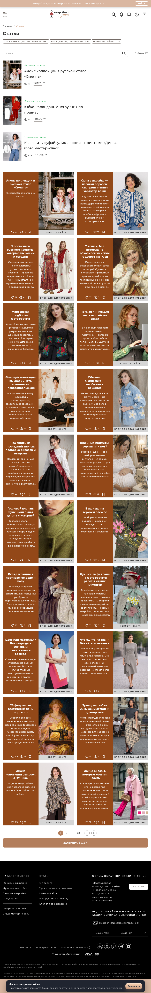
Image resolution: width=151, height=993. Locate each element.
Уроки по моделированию (26, 41)
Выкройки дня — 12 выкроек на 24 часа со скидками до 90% (68, 3)
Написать (139, 886)
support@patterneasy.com (67, 954)
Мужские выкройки (15, 888)
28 (78, 833)
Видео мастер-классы (16, 913)
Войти (142, 3)
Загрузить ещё (75, 842)
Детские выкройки (14, 893)
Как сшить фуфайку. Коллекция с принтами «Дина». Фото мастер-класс (70, 145)
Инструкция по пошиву (53, 898)
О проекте (45, 883)
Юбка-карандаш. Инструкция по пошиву (53, 109)
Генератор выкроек (15, 908)
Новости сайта (106, 41)
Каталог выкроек (17, 876)
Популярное (10, 898)
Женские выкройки (15, 883)
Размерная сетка (46, 947)
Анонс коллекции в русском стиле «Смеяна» (55, 74)
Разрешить (134, 986)
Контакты (25, 947)
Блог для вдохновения (70, 41)
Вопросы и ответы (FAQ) (75, 947)
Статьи (45, 876)
